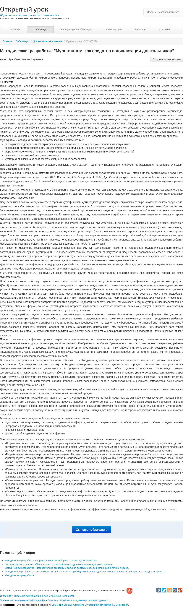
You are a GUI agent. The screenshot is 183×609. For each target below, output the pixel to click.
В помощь (140, 29)
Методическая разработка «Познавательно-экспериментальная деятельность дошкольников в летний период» (67, 567)
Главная (15, 29)
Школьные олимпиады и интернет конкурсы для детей (44, 596)
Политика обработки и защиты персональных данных (77, 600)
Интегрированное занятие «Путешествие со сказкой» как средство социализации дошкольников (59, 564)
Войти (150, 12)
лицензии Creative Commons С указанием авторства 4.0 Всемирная (90, 604)
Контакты (164, 29)
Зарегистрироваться (168, 12)
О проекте (5, 596)
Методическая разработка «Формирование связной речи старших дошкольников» (51, 560)
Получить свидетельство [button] (167, 59)
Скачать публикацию (91, 530)
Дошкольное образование (47, 41)
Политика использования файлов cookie (22, 600)
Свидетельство (113, 29)
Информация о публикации (76, 29)
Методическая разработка (19, 575)
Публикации (40, 29)
